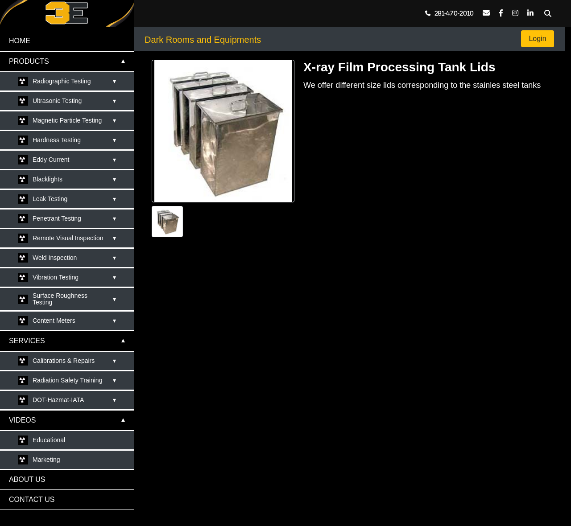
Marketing (46, 459)
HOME (19, 41)
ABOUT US (27, 479)
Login (537, 38)
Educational (49, 440)
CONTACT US (32, 499)
